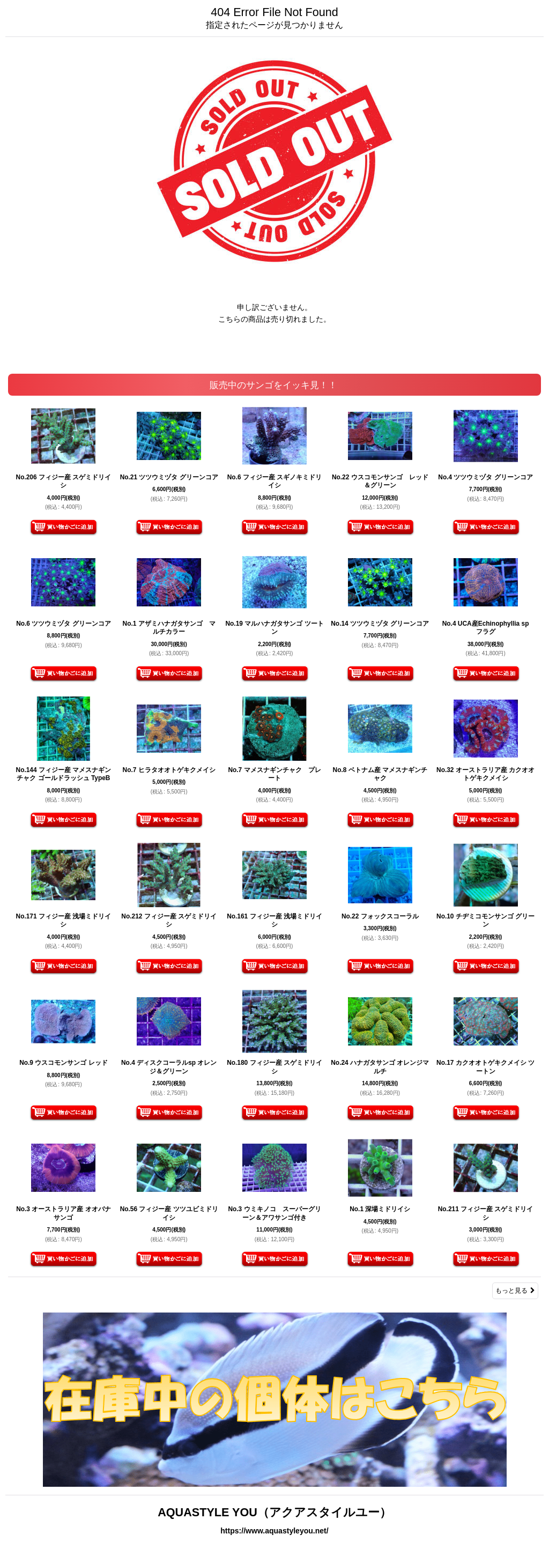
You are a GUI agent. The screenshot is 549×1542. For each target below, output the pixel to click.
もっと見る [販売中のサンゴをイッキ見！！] (515, 1290)
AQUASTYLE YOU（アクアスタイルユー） (274, 1512)
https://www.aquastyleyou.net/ (274, 1530)
